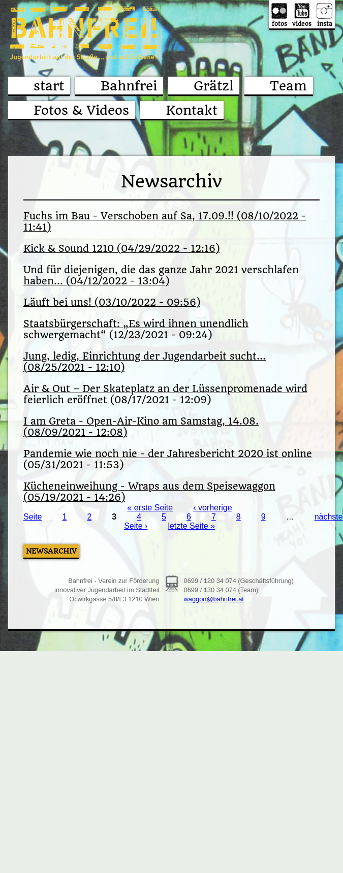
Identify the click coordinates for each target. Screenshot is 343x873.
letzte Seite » (191, 526)
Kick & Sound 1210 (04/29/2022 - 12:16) (121, 248)
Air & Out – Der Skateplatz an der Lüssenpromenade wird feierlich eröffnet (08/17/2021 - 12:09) (165, 394)
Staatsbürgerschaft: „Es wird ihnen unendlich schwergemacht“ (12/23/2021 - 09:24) (135, 329)
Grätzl (213, 85)
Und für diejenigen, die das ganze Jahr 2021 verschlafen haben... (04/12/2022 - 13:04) (161, 276)
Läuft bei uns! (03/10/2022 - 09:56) (111, 302)
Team (288, 85)
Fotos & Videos (81, 110)
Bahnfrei (129, 85)
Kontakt (191, 110)
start (49, 85)
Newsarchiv (51, 551)
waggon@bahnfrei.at (214, 599)
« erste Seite (150, 507)
